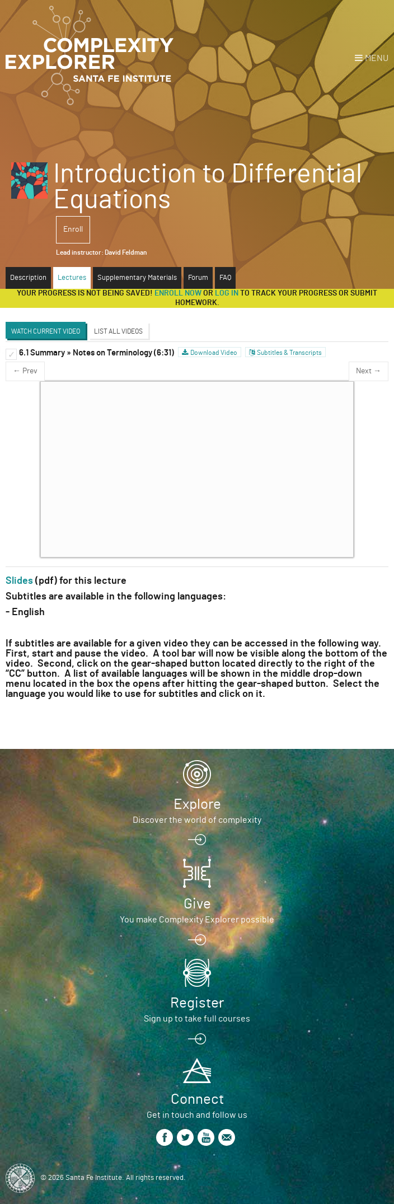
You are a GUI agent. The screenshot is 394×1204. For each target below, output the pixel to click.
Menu (376, 58)
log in (226, 293)
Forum (198, 278)
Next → (368, 371)
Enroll (73, 229)
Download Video (213, 352)
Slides (19, 581)
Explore (197, 804)
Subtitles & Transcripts (289, 352)
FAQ (225, 278)
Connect (197, 1099)
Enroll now (177, 293)
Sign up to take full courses (197, 1018)
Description (28, 278)
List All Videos (118, 331)
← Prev (25, 371)
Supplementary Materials (137, 278)
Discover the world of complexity (197, 820)
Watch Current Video (45, 331)
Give (197, 904)
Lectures (72, 278)
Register (197, 1003)
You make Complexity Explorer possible (197, 919)
